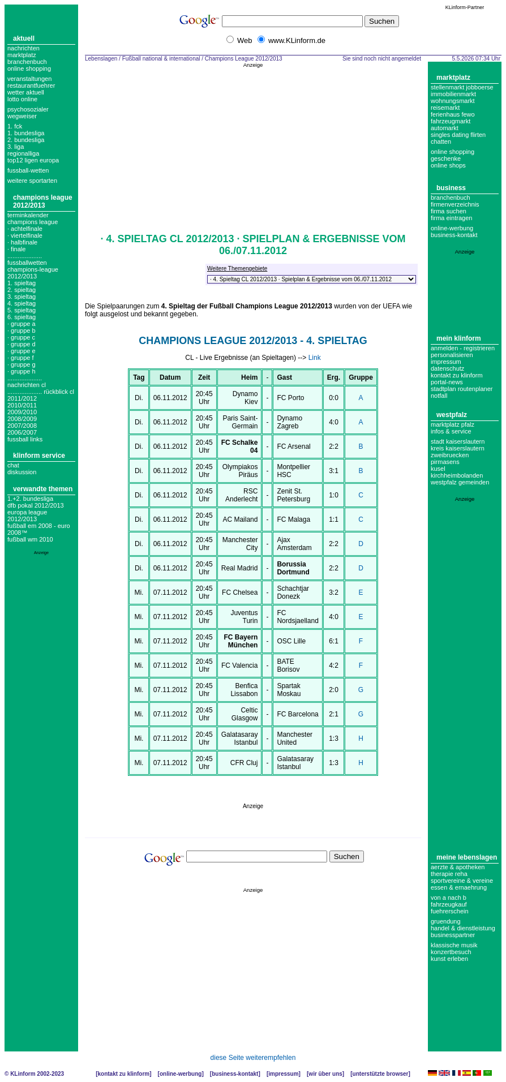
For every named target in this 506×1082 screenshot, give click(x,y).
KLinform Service (39, 456)
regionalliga (23, 153)
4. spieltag (21, 303)
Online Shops (448, 165)
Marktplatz (21, 54)
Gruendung (446, 921)
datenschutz (447, 368)
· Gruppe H (21, 371)
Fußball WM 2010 (30, 539)
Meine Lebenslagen (466, 857)
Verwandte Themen (42, 489)
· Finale (16, 249)
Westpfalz (451, 415)
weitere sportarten (32, 180)
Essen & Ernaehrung (459, 887)
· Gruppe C (21, 337)
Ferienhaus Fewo (453, 114)
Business (451, 188)
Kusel (438, 468)
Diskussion (21, 472)
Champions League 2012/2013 (42, 201)
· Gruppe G (21, 364)
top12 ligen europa (33, 160)
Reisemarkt (445, 107)
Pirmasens (445, 461)
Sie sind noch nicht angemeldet (381, 58)
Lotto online (22, 99)
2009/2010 (22, 412)
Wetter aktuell (25, 92)
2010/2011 (22, 405)
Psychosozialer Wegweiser (28, 112)
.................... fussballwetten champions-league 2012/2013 (32, 266)
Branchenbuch (27, 61)
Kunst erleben (449, 958)
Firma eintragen (451, 217)
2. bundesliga (25, 139)
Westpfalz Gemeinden (460, 482)
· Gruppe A (21, 323)
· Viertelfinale (24, 235)
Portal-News (447, 382)
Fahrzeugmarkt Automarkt (450, 124)
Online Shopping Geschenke (452, 155)
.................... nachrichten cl (26, 381)
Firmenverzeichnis (455, 204)
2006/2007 (22, 432)
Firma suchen (448, 211)
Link (314, 358)
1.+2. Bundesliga (30, 498)
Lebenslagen (101, 58)
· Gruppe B (21, 330)
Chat (13, 465)
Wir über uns (325, 1074)
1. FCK (14, 126)
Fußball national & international (161, 58)
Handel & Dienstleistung (463, 928)
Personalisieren (452, 354)
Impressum (446, 361)
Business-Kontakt (235, 1074)
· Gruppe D (21, 344)
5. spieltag (21, 310)
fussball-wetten (28, 170)
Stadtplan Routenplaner (461, 388)
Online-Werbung (452, 228)
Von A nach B (448, 897)
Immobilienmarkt (453, 94)
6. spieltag (21, 317)
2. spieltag (21, 289)
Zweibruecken (450, 455)
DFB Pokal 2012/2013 (35, 505)
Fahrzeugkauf (449, 904)
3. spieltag (21, 296)
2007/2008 (22, 425)
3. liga (15, 146)
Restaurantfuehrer (31, 85)
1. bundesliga (25, 133)
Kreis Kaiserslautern (457, 448)
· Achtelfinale (24, 228)
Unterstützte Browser (381, 1074)
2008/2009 (22, 418)
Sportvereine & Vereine (462, 880)
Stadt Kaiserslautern (457, 441)
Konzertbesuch (451, 951)
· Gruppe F (20, 357)
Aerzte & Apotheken (457, 867)
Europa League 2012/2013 (27, 515)
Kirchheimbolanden (457, 475)
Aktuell (24, 38)
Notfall (439, 395)
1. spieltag (21, 283)
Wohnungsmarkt (453, 100)
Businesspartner (453, 934)
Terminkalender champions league (32, 218)
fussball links (24, 439)
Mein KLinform (458, 338)
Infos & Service (451, 431)
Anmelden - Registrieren (463, 348)
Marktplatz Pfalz (452, 424)
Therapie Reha (449, 873)
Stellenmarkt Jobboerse (462, 87)
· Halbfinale (22, 242)
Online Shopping (29, 68)
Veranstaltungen (29, 78)
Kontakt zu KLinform (457, 375)
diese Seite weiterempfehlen (253, 1058)
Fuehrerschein (450, 911)
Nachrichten (23, 48)
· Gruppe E (21, 350)
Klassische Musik (454, 945)
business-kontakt (454, 234)
